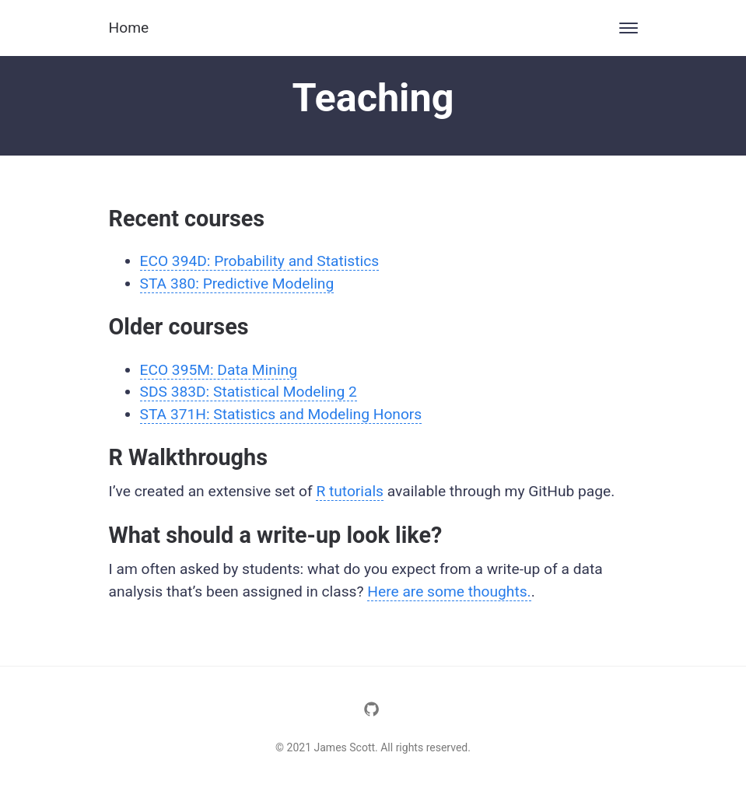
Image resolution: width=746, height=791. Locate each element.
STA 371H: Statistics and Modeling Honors (281, 414)
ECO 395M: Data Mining (218, 370)
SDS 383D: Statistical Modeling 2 (248, 392)
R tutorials (350, 491)
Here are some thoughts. (449, 591)
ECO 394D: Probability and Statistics (260, 261)
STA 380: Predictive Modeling (237, 283)
